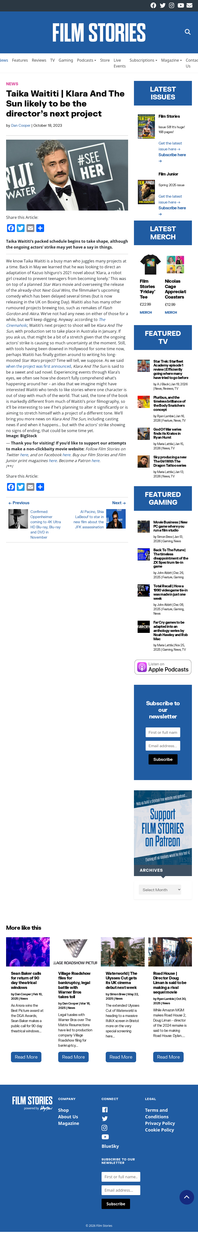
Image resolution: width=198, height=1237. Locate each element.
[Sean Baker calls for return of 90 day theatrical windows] (28, 954)
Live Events (120, 65)
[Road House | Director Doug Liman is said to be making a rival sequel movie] (170, 954)
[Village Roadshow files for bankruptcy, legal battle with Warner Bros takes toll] (75, 954)
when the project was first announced (38, 368)
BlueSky (110, 1148)
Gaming (66, 62)
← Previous (19, 504)
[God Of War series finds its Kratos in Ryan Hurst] (144, 436)
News (12, 86)
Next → (119, 504)
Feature (167, 422)
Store (105, 62)
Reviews (39, 62)
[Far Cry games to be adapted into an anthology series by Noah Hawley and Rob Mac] (144, 629)
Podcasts (85, 62)
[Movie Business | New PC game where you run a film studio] (144, 528)
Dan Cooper (21, 127)
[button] (188, 33)
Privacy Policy (160, 1125)
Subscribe (163, 761)
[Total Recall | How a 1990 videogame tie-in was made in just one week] (144, 592)
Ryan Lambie (165, 418)
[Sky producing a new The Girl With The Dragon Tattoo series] (144, 463)
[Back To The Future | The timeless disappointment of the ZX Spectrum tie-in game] (144, 556)
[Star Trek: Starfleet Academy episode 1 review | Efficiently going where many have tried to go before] (144, 368)
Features (20, 62)
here (24, 456)
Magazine (170, 62)
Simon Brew (164, 539)
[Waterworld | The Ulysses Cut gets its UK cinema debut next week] (123, 954)
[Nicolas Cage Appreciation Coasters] (175, 266)
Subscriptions (142, 62)
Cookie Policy (159, 1132)
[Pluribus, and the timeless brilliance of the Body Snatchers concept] (144, 404)
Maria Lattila (165, 446)
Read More (26, 1059)
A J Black (163, 386)
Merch (146, 315)
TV (52, 62)
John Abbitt (164, 575)
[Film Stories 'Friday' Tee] (150, 266)
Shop (63, 1112)
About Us (68, 1118)
